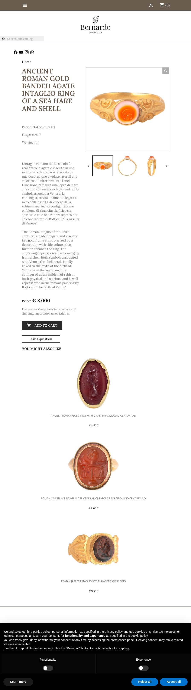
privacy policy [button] (114, 631)
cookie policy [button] (139, 635)
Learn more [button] (18, 681)
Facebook (16, 52)
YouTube (21, 52)
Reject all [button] (144, 681)
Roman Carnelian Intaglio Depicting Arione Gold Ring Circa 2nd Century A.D (93, 498)
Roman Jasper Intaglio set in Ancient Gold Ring (93, 581)
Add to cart (41, 325)
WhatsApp (32, 52)
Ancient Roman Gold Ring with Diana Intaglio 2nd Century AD (93, 415)
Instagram (27, 52)
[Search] (22, 38)
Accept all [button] (174, 681)
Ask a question (41, 339)
